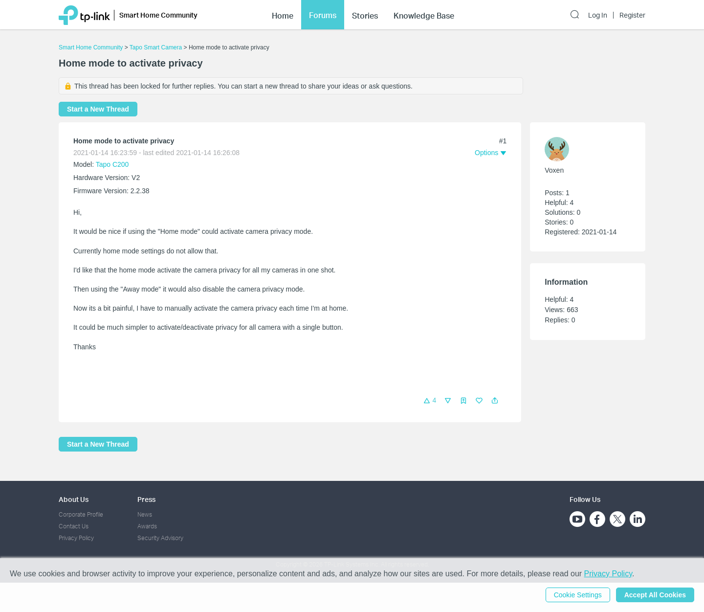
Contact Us (73, 526)
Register (632, 15)
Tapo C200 (112, 164)
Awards (147, 526)
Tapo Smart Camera (156, 47)
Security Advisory (160, 538)
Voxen (554, 170)
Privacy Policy (76, 538)
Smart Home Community (91, 47)
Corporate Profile (81, 514)
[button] (495, 401)
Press (146, 499)
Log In (597, 15)
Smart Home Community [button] (158, 15)
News (144, 514)
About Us (73, 499)
